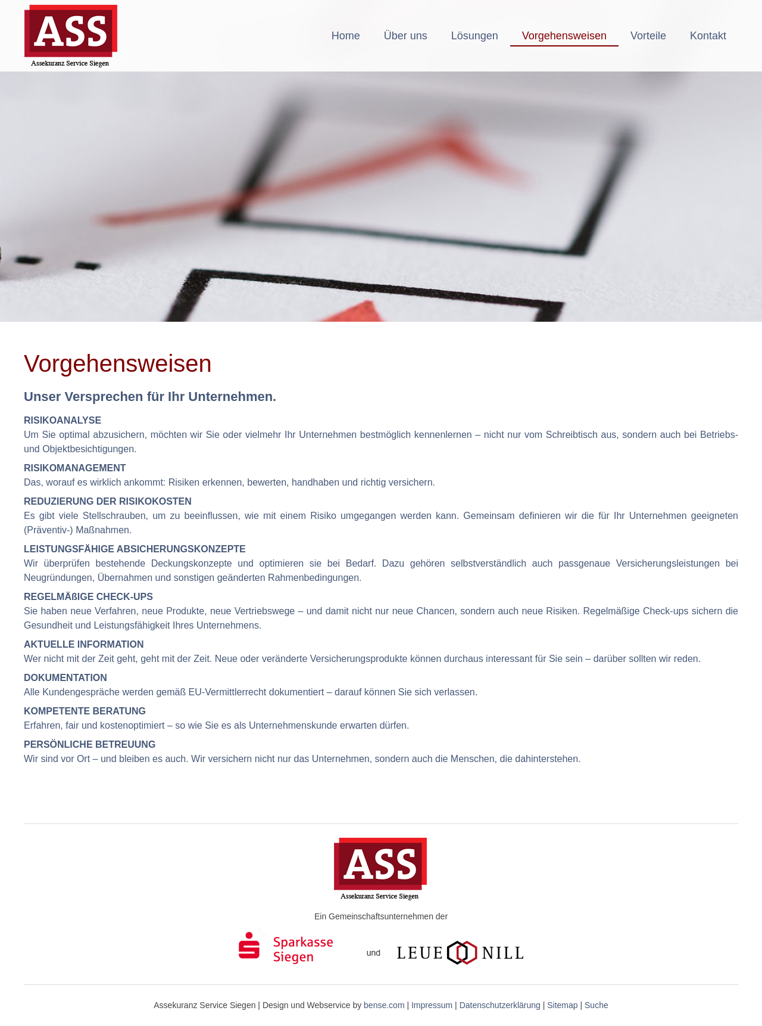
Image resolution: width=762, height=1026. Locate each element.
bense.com (384, 1005)
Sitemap (562, 1005)
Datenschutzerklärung (500, 1005)
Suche (596, 1005)
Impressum (431, 1005)
